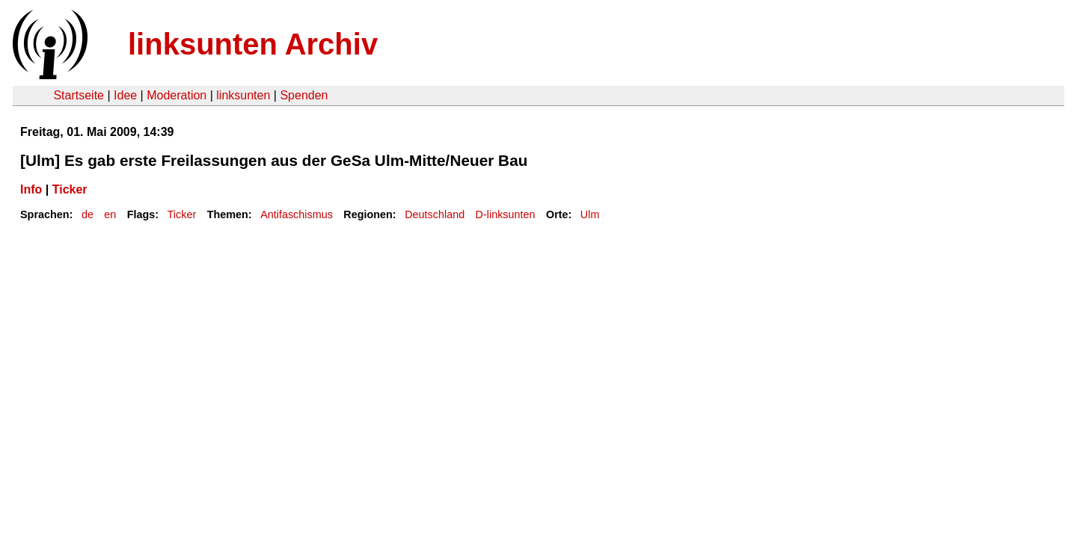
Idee (125, 95)
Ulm (590, 214)
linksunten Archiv (253, 44)
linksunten (243, 95)
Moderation (176, 95)
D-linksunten (506, 214)
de (87, 214)
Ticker (70, 189)
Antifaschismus (296, 214)
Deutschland (434, 214)
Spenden (304, 95)
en (110, 214)
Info (31, 189)
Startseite (78, 95)
